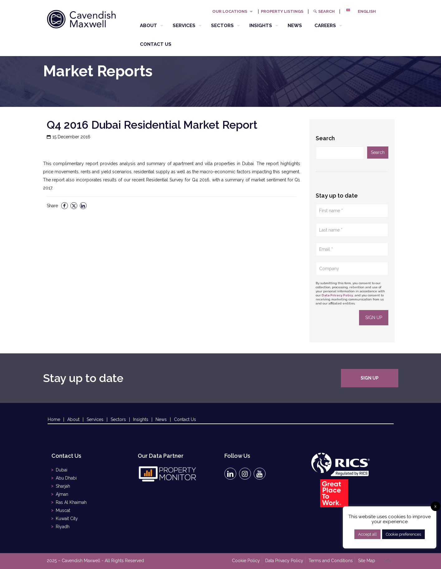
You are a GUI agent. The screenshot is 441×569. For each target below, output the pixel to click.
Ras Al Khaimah (71, 502)
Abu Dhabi (66, 478)
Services (95, 419)
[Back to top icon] (388, 560)
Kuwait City (67, 518)
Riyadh (63, 526)
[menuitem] (363, 11)
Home (54, 419)
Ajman (62, 494)
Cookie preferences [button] (403, 534)
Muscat (63, 510)
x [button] (435, 506)
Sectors (118, 419)
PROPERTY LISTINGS (282, 11)
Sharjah (63, 486)
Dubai (61, 469)
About (73, 419)
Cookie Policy (246, 560)
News (161, 419)
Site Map (366, 560)
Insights (140, 419)
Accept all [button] (367, 534)
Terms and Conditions (331, 560)
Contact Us (185, 419)
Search (324, 11)
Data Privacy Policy (337, 295)
